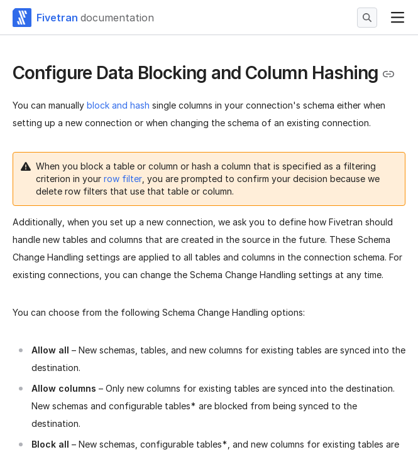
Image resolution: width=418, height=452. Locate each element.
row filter (123, 178)
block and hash (118, 105)
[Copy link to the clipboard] (388, 74)
